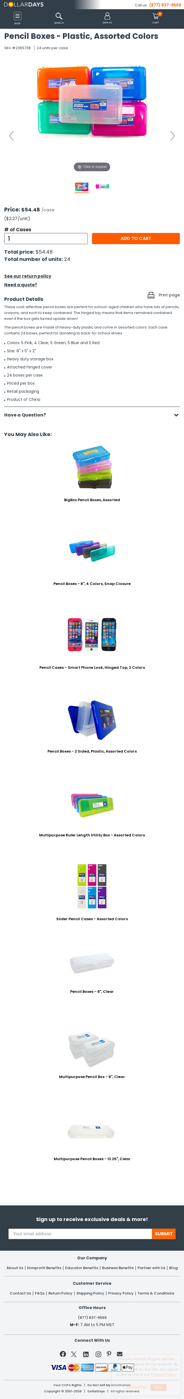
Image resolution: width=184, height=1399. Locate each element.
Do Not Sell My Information (109, 1385)
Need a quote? (20, 285)
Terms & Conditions (156, 1293)
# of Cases (17, 229)
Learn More (136, 1386)
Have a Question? (27, 415)
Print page (169, 295)
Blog (173, 1267)
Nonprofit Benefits (44, 1267)
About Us (14, 1267)
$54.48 (44, 251)
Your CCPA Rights (67, 1385)
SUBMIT (164, 1234)
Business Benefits (118, 1267)
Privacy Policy (121, 1293)
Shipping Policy (90, 1293)
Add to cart (136, 238)
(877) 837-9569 (165, 5)
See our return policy (27, 276)
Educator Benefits (81, 1267)
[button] (107, 19)
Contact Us (20, 1293)
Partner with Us (151, 1267)
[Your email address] (80, 1234)
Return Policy (60, 1293)
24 (67, 259)
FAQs (39, 1293)
